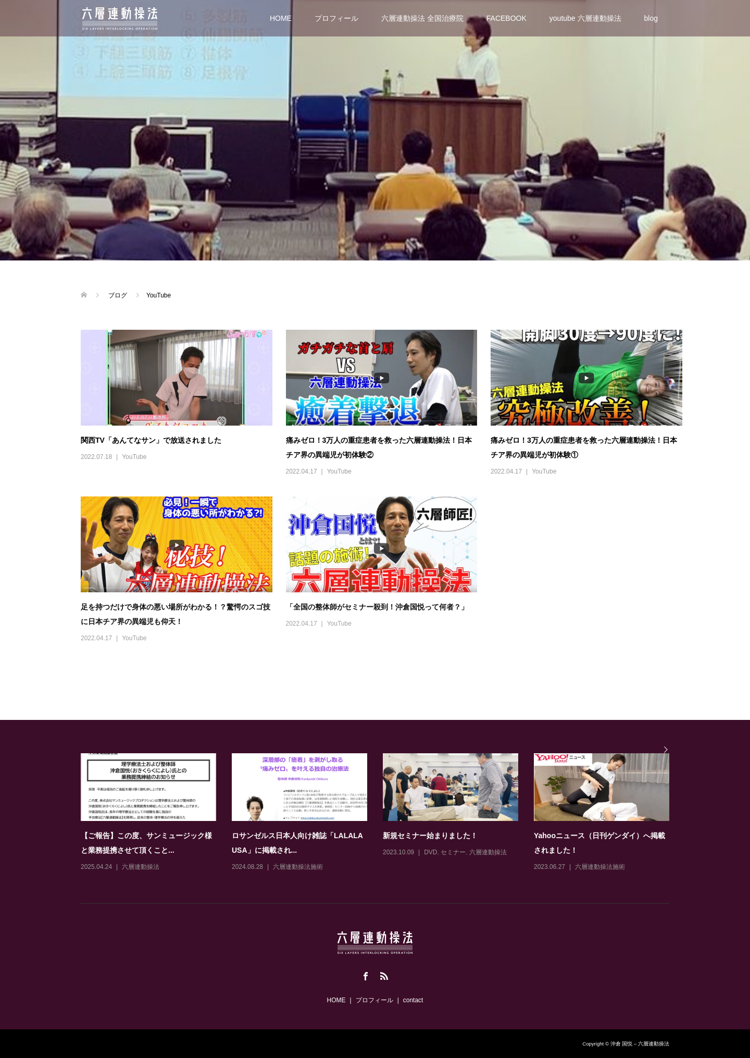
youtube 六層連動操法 (585, 18)
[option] (383, 813)
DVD (430, 852)
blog (651, 18)
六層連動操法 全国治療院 (422, 18)
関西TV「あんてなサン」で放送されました (151, 440)
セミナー (453, 852)
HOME (281, 18)
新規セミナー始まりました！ (430, 835)
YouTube (134, 456)
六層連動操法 (140, 866)
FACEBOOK (506, 18)
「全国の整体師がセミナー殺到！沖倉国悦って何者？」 (377, 607)
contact (413, 1000)
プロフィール (336, 18)
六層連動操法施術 (298, 866)
